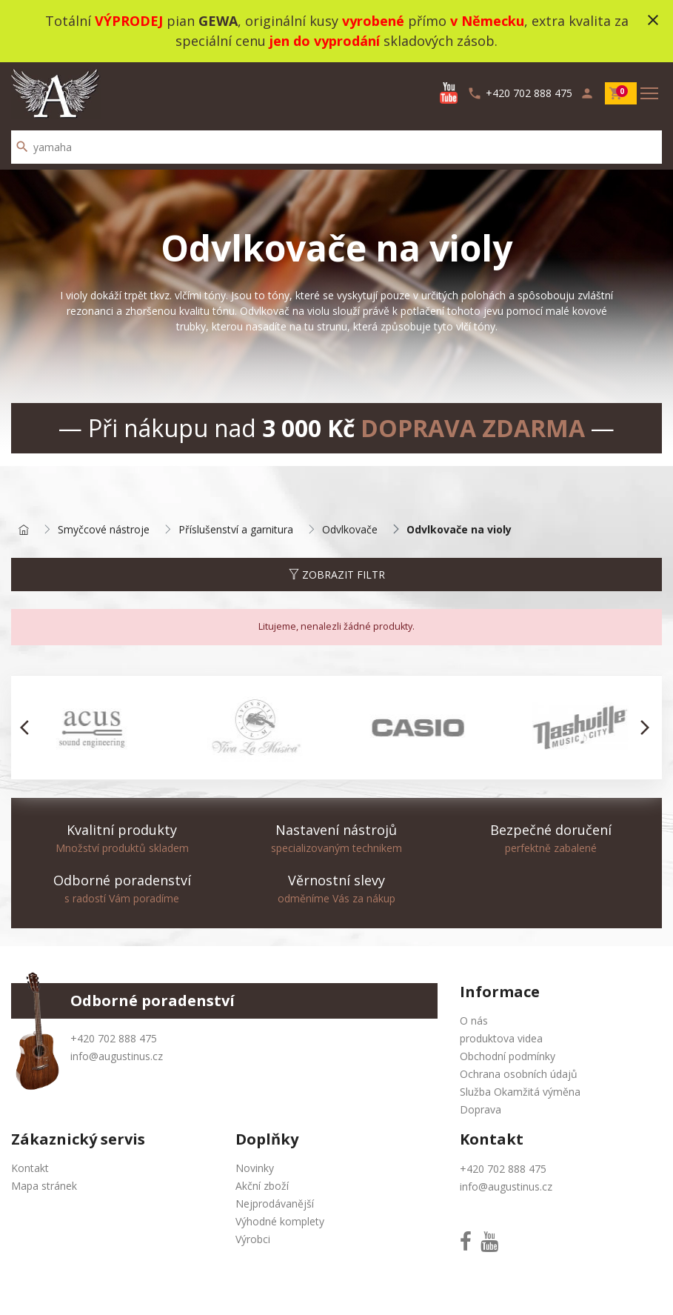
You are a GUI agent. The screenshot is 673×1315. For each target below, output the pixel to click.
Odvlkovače (350, 530)
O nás (474, 1020)
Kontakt (30, 1168)
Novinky (254, 1168)
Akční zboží (262, 1186)
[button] (28, 727)
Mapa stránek (44, 1186)
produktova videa (501, 1038)
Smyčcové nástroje (104, 530)
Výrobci (252, 1239)
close (653, 20)
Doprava (480, 1109)
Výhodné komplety (279, 1221)
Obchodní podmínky (507, 1056)
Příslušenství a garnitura (235, 530)
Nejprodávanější (274, 1203)
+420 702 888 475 (113, 1038)
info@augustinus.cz (116, 1056)
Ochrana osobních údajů (518, 1074)
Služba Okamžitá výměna (520, 1092)
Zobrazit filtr (337, 574)
